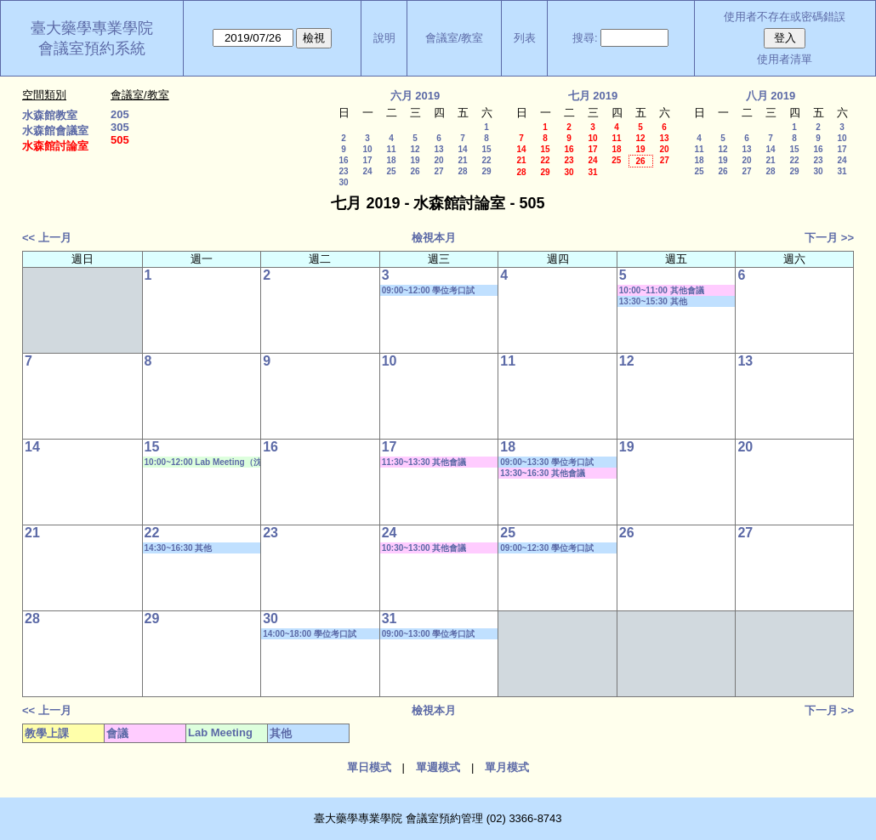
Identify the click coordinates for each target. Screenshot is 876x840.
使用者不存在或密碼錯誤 (784, 16)
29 (486, 171)
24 (367, 171)
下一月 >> (829, 237)
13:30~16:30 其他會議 (542, 473)
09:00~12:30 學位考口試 (547, 548)
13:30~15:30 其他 (653, 301)
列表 (525, 37)
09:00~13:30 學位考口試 (547, 462)
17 (367, 160)
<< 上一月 (46, 237)
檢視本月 (434, 237)
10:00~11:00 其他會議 (661, 290)
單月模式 (507, 767)
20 (438, 160)
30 (343, 182)
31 (592, 172)
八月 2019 (771, 95)
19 (414, 160)
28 (462, 171)
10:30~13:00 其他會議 (424, 548)
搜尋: (585, 37)
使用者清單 (784, 59)
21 (462, 160)
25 (390, 171)
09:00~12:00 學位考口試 (428, 290)
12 (414, 149)
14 (462, 149)
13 (438, 149)
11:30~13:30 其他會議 (424, 462)
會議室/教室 (454, 37)
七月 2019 (593, 95)
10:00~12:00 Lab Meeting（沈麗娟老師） (203, 462)
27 (438, 171)
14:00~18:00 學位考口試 (309, 634)
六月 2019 (415, 95)
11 (390, 149)
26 (414, 171)
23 (343, 171)
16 (343, 160)
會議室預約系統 (91, 48)
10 (367, 149)
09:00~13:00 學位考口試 (428, 634)
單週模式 (438, 767)
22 (486, 160)
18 (390, 160)
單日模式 (369, 767)
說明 (384, 37)
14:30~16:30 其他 (179, 548)
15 (486, 149)
